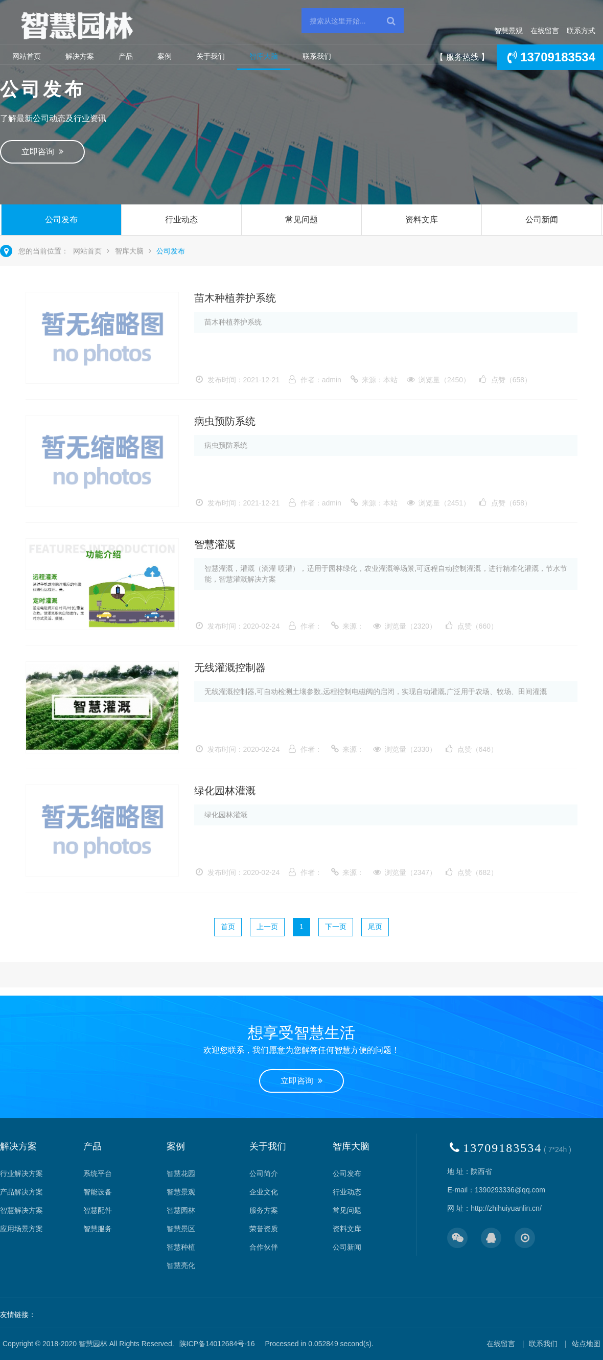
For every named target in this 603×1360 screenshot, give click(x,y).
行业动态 (181, 219)
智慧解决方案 (21, 1210)
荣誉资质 (263, 1229)
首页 (228, 927)
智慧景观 (508, 31)
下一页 (335, 927)
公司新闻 (541, 219)
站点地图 (586, 1344)
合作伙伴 (263, 1247)
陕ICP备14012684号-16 (217, 1344)
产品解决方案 (21, 1192)
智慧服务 (97, 1229)
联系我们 (317, 56)
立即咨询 (42, 151)
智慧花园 (181, 1173)
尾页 (375, 927)
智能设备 (97, 1192)
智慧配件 (97, 1210)
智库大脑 (263, 56)
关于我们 (210, 56)
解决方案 (79, 56)
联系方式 (581, 31)
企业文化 (263, 1192)
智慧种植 (181, 1247)
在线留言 (544, 31)
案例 (164, 56)
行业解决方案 (21, 1173)
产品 (126, 56)
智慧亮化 (181, 1265)
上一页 (267, 927)
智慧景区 (181, 1229)
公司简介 (263, 1173)
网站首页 (26, 56)
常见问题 (301, 219)
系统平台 (97, 1173)
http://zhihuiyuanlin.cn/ (506, 1208)
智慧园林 (181, 1210)
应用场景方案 (21, 1229)
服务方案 (263, 1210)
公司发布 (61, 219)
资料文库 (421, 219)
